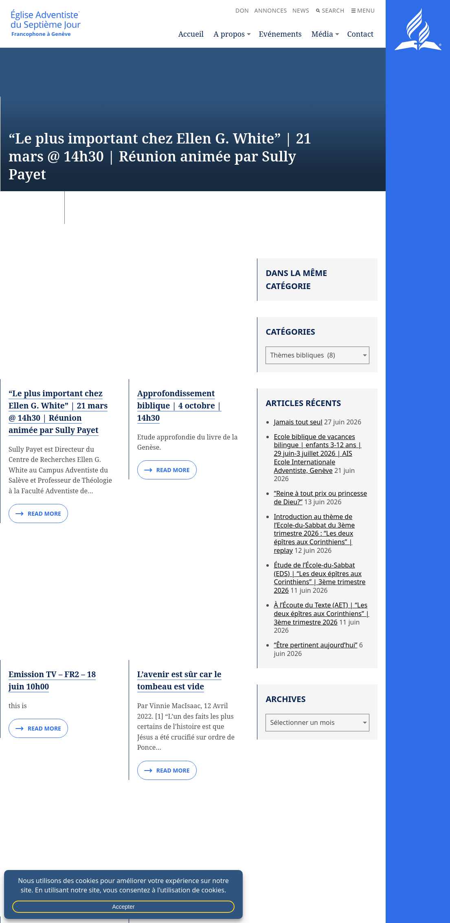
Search (330, 10)
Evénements (280, 34)
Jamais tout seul (298, 421)
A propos (229, 34)
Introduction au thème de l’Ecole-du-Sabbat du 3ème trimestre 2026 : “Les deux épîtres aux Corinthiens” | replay (314, 533)
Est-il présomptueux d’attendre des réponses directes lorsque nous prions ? (186, 721)
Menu (363, 10)
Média (322, 34)
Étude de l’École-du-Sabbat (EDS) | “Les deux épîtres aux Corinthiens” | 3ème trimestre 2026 (319, 578)
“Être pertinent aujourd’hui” (315, 644)
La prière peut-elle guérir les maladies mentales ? (176, 589)
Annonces (271, 10)
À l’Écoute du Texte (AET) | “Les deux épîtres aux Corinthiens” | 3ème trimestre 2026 (321, 614)
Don (242, 10)
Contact (360, 34)
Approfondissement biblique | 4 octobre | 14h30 (181, 291)
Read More (38, 400)
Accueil (191, 34)
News (300, 10)
